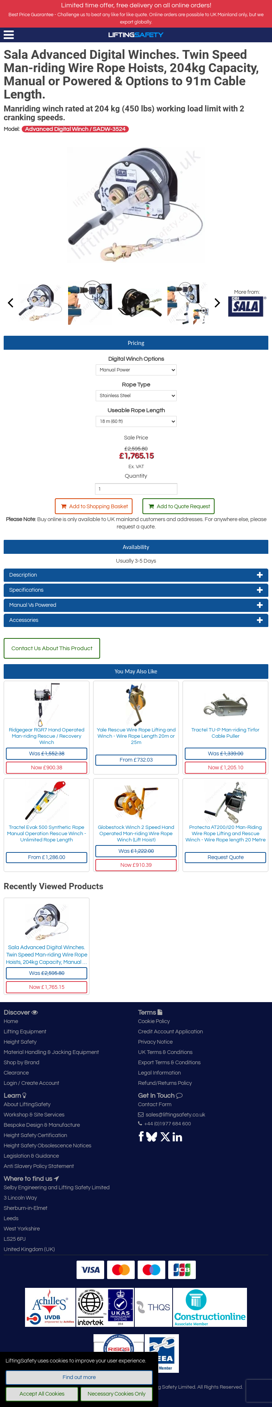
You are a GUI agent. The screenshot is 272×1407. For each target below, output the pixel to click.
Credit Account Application (170, 1031)
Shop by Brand (21, 1062)
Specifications (136, 590)
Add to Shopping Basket (94, 506)
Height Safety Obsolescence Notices (47, 1145)
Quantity (136, 476)
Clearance (16, 1073)
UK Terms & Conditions (165, 1052)
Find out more (79, 1377)
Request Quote (226, 857)
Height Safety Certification (35, 1135)
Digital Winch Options (136, 359)
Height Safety (20, 1042)
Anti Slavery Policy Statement (39, 1166)
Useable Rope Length (136, 410)
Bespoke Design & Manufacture (42, 1125)
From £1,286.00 (46, 857)
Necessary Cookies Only (116, 1394)
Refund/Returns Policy (165, 1083)
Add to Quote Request (179, 506)
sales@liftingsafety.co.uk (171, 1115)
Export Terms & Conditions (169, 1062)
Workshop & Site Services (34, 1115)
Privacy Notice (155, 1042)
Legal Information (159, 1073)
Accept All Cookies (42, 1394)
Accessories (136, 620)
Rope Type (136, 385)
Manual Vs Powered (136, 605)
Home (11, 1021)
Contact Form (155, 1104)
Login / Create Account (31, 1083)
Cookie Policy (154, 1021)
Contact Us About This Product (51, 648)
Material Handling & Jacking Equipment (51, 1052)
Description (136, 575)
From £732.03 (136, 760)
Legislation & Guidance (31, 1156)
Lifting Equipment (25, 1031)
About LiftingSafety (27, 1104)
